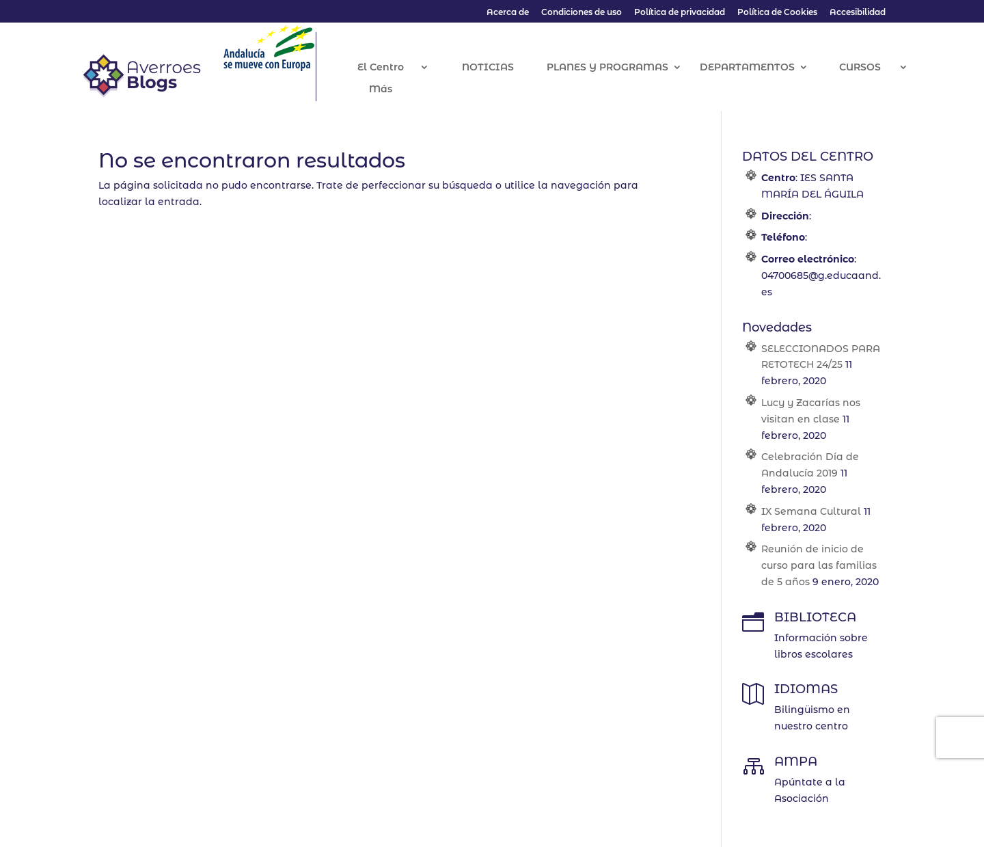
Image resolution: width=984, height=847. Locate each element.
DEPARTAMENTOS (761, 67)
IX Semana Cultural (811, 511)
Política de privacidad (679, 12)
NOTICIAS (502, 67)
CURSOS (874, 67)
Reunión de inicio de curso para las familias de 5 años (819, 565)
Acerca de (508, 12)
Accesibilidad (858, 12)
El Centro (395, 67)
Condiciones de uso (581, 12)
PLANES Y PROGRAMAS (622, 67)
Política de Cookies (777, 12)
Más (395, 89)
